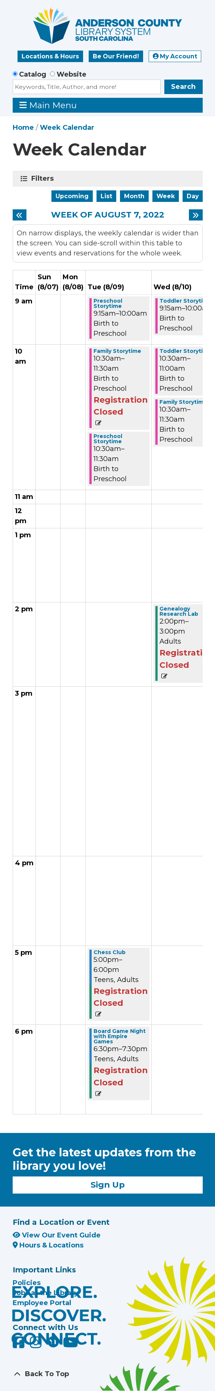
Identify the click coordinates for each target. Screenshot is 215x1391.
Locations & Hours (50, 56)
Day (193, 196)
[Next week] (196, 214)
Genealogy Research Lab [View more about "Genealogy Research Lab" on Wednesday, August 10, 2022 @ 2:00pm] (178, 611)
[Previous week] (19, 214)
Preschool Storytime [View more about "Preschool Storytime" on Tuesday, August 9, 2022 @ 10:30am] (108, 439)
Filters (43, 178)
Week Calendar (67, 127)
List (106, 196)
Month (134, 196)
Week (165, 196)
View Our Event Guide (57, 1235)
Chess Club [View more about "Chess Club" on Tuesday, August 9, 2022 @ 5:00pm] (110, 952)
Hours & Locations (48, 1245)
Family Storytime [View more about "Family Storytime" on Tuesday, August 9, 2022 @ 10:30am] (117, 351)
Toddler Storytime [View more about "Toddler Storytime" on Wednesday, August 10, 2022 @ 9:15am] (185, 300)
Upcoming (72, 196)
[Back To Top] (108, 1374)
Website (71, 74)
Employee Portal (42, 1303)
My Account (175, 56)
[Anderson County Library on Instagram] (37, 1345)
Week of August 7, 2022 (107, 215)
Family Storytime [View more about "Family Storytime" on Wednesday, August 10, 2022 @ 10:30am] (183, 402)
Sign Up (108, 1184)
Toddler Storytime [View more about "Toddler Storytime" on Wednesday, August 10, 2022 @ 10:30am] (185, 351)
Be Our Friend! (116, 56)
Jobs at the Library (45, 1293)
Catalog (32, 74)
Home (23, 127)
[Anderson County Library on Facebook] (19, 1345)
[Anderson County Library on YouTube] (70, 1345)
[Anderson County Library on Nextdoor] (53, 1341)
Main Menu (48, 105)
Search (183, 87)
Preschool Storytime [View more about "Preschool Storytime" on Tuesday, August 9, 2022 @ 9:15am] (108, 303)
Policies (27, 1283)
